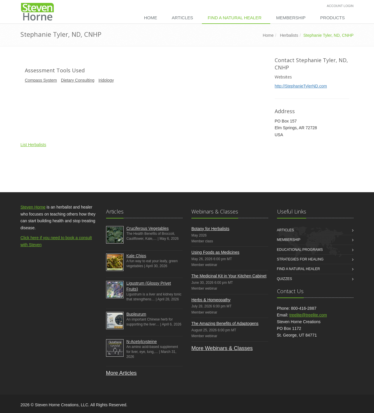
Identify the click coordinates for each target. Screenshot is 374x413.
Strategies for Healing (300, 259)
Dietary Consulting (77, 80)
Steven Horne (33, 207)
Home (150, 17)
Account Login (340, 6)
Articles (182, 17)
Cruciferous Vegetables (148, 228)
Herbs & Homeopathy (211, 300)
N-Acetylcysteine (142, 341)
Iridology (106, 80)
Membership (291, 17)
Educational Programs (300, 250)
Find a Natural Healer (235, 17)
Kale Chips (136, 255)
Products (332, 17)
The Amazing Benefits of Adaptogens (225, 323)
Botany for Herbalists (210, 228)
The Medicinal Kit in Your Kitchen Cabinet (228, 276)
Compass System (41, 80)
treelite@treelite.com (308, 315)
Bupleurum (136, 314)
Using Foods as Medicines (215, 252)
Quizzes (284, 279)
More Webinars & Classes (222, 348)
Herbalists (289, 35)
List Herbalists (33, 144)
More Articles (121, 373)
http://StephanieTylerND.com (301, 86)
